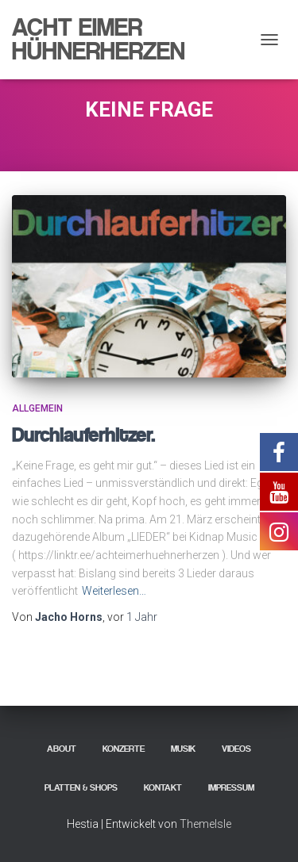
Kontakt (163, 787)
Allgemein (37, 408)
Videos (236, 748)
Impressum (231, 787)
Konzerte (124, 748)
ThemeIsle (205, 824)
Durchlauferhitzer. (83, 434)
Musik (183, 748)
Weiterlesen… (114, 590)
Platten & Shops (81, 787)
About (61, 748)
